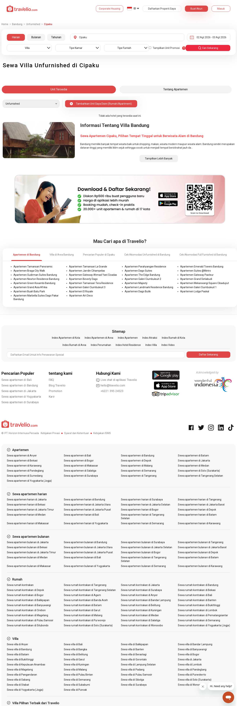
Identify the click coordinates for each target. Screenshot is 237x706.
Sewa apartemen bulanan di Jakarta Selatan (146, 547)
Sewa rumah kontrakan (20, 585)
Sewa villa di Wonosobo (191, 684)
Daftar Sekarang (208, 354)
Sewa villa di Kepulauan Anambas (26, 664)
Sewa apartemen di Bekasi (22, 460)
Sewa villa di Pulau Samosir (136, 674)
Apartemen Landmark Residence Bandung (149, 287)
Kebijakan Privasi (50, 433)
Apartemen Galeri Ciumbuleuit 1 (198, 287)
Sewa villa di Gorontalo (134, 659)
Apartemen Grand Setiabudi (196, 279)
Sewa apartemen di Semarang (138, 470)
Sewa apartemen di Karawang (24, 465)
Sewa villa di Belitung (76, 654)
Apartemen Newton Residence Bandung (36, 279)
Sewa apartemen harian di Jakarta (27, 499)
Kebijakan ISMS (102, 433)
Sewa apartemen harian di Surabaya (142, 499)
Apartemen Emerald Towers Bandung (201, 266)
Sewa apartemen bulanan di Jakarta (28, 542)
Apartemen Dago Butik (138, 291)
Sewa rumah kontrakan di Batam (82, 605)
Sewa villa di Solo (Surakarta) (194, 679)
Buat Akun (196, 8)
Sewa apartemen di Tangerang (138, 475)
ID (135, 8)
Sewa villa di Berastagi (134, 654)
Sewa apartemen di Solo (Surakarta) (199, 470)
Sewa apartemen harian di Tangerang (199, 499)
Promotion (55, 391)
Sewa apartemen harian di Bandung (84, 499)
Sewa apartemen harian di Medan (26, 514)
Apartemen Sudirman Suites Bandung (35, 274)
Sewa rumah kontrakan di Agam (82, 595)
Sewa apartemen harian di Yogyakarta (86, 523)
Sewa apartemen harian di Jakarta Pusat (87, 509)
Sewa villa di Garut (74, 659)
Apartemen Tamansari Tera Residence (91, 283)
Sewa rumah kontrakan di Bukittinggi (199, 605)
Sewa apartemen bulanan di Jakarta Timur (31, 552)
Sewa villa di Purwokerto (192, 674)
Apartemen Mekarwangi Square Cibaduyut (204, 283)
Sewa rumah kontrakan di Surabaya (141, 590)
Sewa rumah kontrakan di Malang (83, 615)
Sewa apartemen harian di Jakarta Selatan (145, 504)
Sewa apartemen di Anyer (22, 455)
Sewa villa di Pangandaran (22, 674)
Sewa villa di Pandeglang (192, 669)
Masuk (221, 8)
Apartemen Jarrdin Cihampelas (87, 270)
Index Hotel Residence (128, 345)
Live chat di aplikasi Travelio (116, 380)
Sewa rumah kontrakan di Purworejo (85, 620)
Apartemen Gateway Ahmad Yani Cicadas (93, 274)
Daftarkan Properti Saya (162, 8)
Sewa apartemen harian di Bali (81, 514)
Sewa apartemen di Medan (193, 465)
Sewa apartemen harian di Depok (197, 509)
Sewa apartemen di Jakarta (18, 391)
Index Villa (151, 345)
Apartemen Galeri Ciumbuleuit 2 (143, 279)
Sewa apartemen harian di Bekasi (26, 504)
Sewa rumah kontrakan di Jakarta (140, 585)
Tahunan (56, 37)
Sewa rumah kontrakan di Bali (195, 595)
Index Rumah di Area (74, 345)
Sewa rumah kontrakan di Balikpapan (28, 600)
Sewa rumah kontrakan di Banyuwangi (29, 605)
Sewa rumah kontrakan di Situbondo (28, 625)
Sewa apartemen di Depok (136, 460)
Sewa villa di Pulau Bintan (78, 674)
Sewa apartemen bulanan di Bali (82, 557)
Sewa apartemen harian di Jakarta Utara (87, 504)
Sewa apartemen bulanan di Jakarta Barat (202, 547)
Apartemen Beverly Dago (83, 279)
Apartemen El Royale (81, 291)
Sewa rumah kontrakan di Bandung (198, 585)
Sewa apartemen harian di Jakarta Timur (30, 509)
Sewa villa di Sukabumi (77, 684)
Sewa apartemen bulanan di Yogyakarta (87, 566)
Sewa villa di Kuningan (76, 664)
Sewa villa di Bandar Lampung (195, 644)
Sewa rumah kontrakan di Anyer (139, 595)
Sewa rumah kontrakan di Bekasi (197, 590)
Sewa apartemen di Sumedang (25, 475)
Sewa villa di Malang (75, 669)
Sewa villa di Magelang (20, 669)
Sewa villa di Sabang (18, 679)
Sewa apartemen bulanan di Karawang (200, 566)
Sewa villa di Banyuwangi (192, 649)
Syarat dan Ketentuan (76, 433)
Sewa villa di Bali (73, 644)
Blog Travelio (57, 385)
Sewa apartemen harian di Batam (197, 514)
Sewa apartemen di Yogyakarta (21, 396)
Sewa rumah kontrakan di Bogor (25, 595)
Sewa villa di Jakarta (189, 659)
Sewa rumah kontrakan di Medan (140, 615)
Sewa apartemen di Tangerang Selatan (200, 475)
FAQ (51, 380)
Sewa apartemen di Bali (16, 380)
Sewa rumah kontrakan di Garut (82, 610)
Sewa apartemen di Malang (136, 465)
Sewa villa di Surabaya (134, 684)
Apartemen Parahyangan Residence (145, 266)
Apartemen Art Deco (81, 295)
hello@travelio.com (110, 385)
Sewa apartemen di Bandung (19, 385)
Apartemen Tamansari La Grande (88, 266)
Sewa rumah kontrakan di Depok (25, 590)
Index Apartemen (128, 337)
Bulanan (36, 37)
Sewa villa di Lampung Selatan (138, 664)
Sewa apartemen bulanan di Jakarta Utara (88, 547)
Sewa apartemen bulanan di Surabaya (143, 542)
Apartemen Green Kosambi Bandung (34, 283)
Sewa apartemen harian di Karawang (199, 523)
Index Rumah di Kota (173, 337)
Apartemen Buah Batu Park (29, 291)
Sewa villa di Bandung (19, 649)
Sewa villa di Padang (132, 669)
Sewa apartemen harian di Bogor (140, 509)
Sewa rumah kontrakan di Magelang (27, 615)
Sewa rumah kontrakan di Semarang (199, 620)
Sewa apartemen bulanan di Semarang (143, 566)
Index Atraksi (149, 337)
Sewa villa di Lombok (190, 664)
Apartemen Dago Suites (138, 270)
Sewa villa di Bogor (188, 654)
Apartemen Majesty (136, 283)
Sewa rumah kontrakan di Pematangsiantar (203, 615)
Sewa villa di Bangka (75, 649)
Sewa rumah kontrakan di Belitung (140, 605)
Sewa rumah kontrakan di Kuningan (141, 610)
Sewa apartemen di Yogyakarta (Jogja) (29, 480)
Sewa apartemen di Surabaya (20, 402)
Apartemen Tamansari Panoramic (33, 266)
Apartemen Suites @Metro (195, 270)
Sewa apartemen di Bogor (79, 460)
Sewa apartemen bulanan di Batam (198, 557)
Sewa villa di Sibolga (132, 679)
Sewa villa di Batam (18, 654)
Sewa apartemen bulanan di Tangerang (200, 542)
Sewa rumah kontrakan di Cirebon (26, 610)
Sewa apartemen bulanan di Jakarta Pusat (88, 552)
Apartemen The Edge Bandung (142, 274)
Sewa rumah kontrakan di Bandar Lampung (146, 600)
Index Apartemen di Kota (66, 337)
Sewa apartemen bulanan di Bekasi (27, 547)
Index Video (168, 345)
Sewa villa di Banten (132, 649)
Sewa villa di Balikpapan (134, 644)
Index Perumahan (101, 345)
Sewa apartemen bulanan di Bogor (141, 552)
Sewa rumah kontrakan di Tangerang (85, 585)
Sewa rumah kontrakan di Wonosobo (142, 625)
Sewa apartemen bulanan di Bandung (85, 542)
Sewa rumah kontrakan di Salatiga (140, 620)
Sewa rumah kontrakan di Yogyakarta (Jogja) (204, 625)
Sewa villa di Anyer (17, 644)
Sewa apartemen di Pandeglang (25, 470)
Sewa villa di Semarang (77, 679)
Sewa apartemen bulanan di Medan (27, 557)
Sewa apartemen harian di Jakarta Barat (201, 504)
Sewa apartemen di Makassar (81, 465)
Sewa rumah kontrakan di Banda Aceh (86, 600)
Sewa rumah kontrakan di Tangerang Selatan (90, 590)
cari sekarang (208, 48)
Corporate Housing (109, 8)
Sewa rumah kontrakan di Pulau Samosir (30, 620)
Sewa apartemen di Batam (193, 455)
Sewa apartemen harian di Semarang (142, 523)
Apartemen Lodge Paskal (194, 291)
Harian (16, 37)
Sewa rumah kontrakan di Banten (197, 600)
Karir (52, 396)
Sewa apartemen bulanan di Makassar (29, 566)
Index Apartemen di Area (99, 337)
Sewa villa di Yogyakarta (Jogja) (25, 689)
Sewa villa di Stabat (18, 684)
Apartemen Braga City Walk (29, 270)
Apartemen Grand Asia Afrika (30, 287)
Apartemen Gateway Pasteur (197, 274)
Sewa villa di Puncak (75, 689)
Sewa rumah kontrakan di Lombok (197, 610)
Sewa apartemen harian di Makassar (28, 523)
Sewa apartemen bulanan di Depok (198, 552)
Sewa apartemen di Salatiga (80, 470)
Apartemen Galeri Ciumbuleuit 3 (87, 287)
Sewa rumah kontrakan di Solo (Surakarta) (88, 625)
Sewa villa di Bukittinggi (20, 659)
